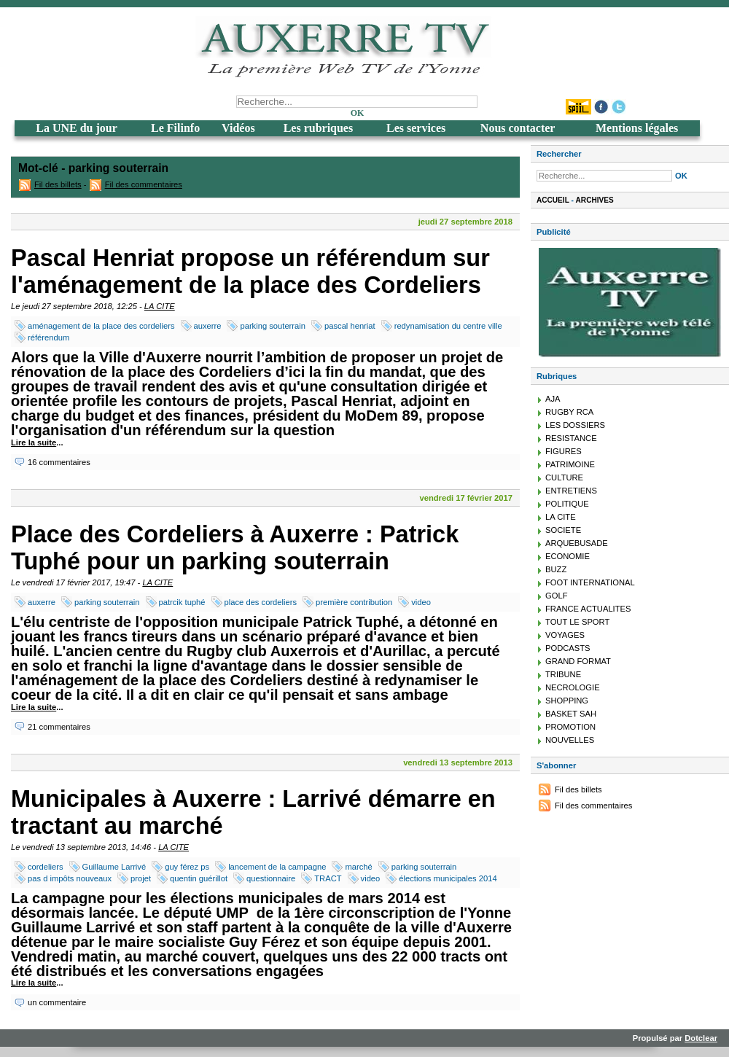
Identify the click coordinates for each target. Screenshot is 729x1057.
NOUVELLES (569, 740)
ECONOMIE (567, 556)
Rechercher (559, 153)
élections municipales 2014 (447, 878)
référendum (48, 337)
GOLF (556, 595)
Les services (415, 128)
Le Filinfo (175, 128)
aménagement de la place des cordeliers (101, 325)
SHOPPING (566, 700)
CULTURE (564, 477)
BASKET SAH (570, 713)
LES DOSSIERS (575, 425)
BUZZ (555, 569)
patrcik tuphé (182, 602)
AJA (553, 398)
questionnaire (270, 878)
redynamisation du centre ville (448, 325)
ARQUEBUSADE (576, 543)
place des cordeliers (261, 602)
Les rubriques (319, 128)
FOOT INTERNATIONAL (590, 582)
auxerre (208, 325)
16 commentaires (59, 462)
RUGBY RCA (569, 411)
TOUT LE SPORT (577, 621)
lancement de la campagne (277, 866)
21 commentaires (59, 726)
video (421, 602)
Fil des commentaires (143, 184)
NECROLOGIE (572, 687)
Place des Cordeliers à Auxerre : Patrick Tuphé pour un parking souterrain (235, 547)
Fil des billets (58, 184)
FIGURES (563, 451)
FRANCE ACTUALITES (588, 608)
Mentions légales (637, 128)
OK (357, 113)
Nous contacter (517, 128)
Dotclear (701, 1038)
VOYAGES (565, 635)
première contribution (354, 602)
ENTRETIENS (571, 490)
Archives (595, 200)
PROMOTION (570, 726)
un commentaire (57, 1002)
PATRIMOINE (570, 464)
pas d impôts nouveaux (70, 878)
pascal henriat (349, 325)
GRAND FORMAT (578, 661)
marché (358, 866)
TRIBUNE (563, 674)
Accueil (553, 200)
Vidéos (238, 128)
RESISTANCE (571, 438)
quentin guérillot (198, 878)
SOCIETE (563, 530)
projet (140, 878)
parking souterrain (272, 325)
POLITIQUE (567, 503)
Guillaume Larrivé (114, 866)
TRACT (327, 878)
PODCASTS (567, 648)
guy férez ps (187, 866)
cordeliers (45, 866)
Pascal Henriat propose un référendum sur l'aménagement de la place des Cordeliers (250, 271)
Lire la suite (33, 442)
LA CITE (159, 306)
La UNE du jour (76, 128)
